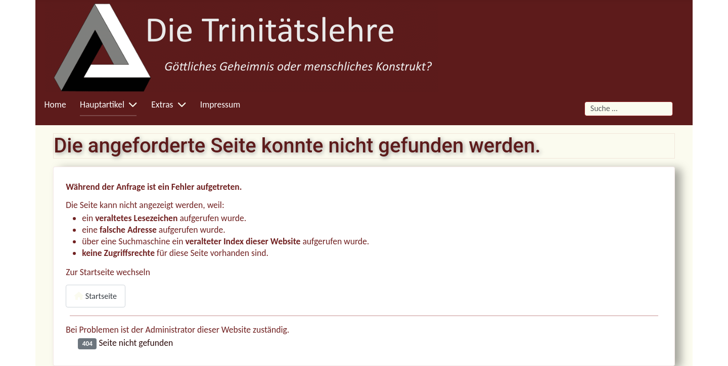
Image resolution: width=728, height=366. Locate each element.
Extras (162, 104)
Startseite (95, 296)
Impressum (220, 104)
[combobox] (628, 108)
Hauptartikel (102, 104)
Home (55, 104)
